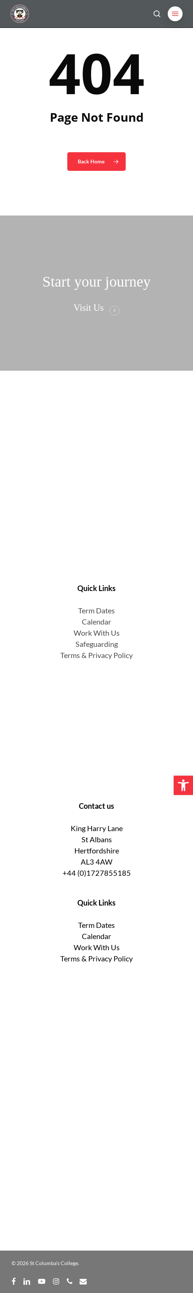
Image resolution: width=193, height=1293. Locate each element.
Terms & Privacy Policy (96, 655)
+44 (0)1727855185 (96, 872)
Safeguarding (96, 643)
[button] (175, 13)
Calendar (96, 621)
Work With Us (97, 632)
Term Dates (96, 924)
